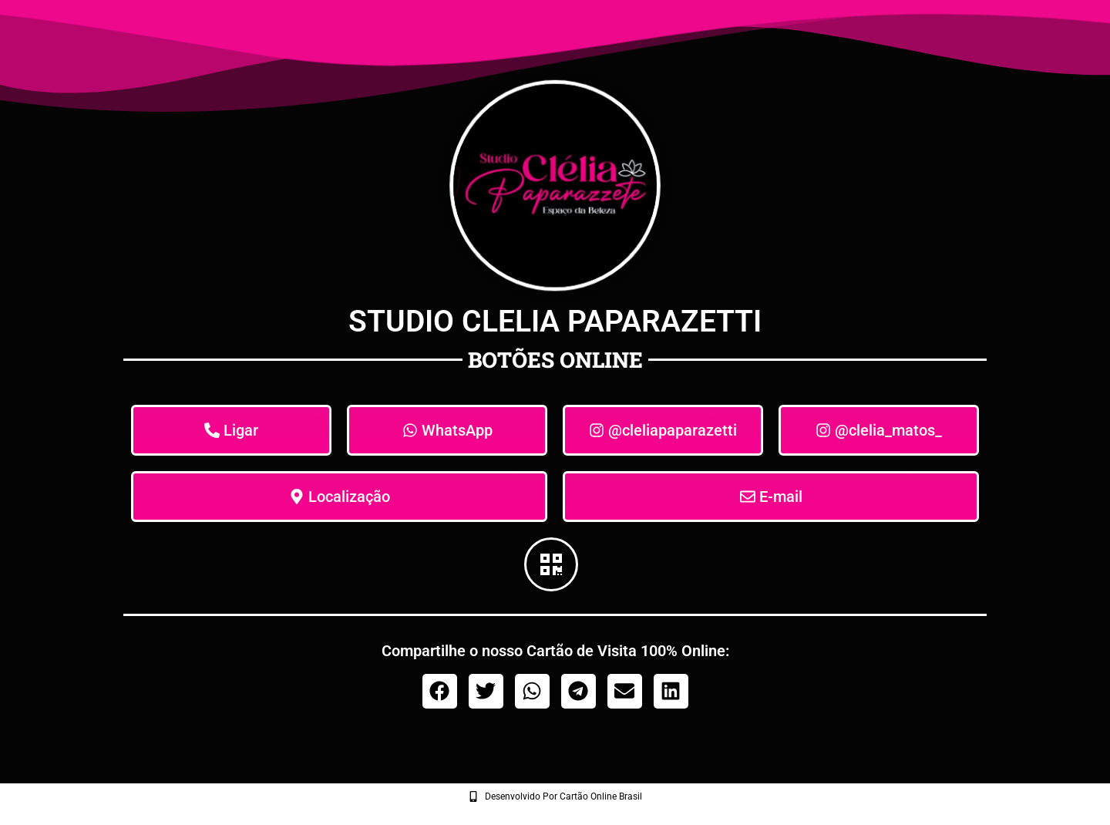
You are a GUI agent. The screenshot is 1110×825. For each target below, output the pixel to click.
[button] (439, 691)
